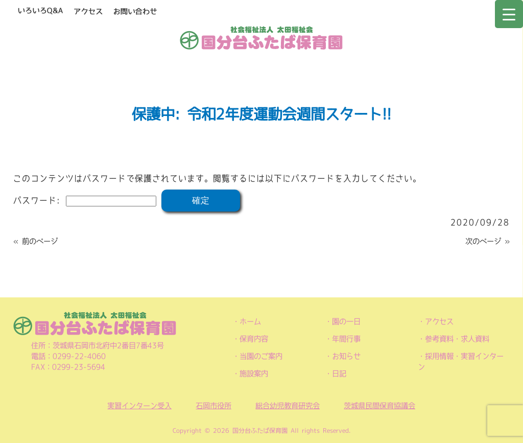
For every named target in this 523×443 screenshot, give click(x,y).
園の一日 (346, 321)
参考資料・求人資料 (457, 338)
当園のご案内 (261, 356)
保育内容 (254, 338)
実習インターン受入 (139, 405)
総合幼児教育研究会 (287, 405)
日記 (339, 373)
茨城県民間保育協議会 (379, 405)
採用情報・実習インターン (461, 361)
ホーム (250, 321)
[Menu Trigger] (509, 14)
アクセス (439, 321)
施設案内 (254, 373)
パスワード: (84, 200)
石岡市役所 (213, 405)
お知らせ (346, 356)
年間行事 (346, 338)
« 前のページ (35, 241)
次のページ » (487, 241)
